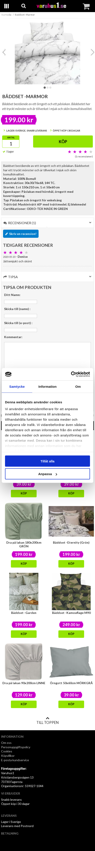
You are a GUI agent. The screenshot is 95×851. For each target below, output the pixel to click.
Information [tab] (47, 386)
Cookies (6, 751)
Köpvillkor (8, 755)
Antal (11, 137)
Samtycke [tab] (17, 386)
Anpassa (47, 474)
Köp (63, 141)
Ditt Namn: (12, 295)
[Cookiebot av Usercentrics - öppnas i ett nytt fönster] (71, 374)
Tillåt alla (47, 461)
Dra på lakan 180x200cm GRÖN (23, 544)
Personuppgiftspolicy (15, 747)
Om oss (6, 743)
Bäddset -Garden (23, 613)
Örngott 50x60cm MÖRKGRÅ (71, 683)
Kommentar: (13, 337)
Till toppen (47, 720)
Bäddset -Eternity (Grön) (71, 542)
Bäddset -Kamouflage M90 (71, 613)
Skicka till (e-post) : (18, 323)
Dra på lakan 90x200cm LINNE (23, 683)
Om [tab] (78, 386)
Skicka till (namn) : (17, 309)
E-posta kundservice (15, 760)
